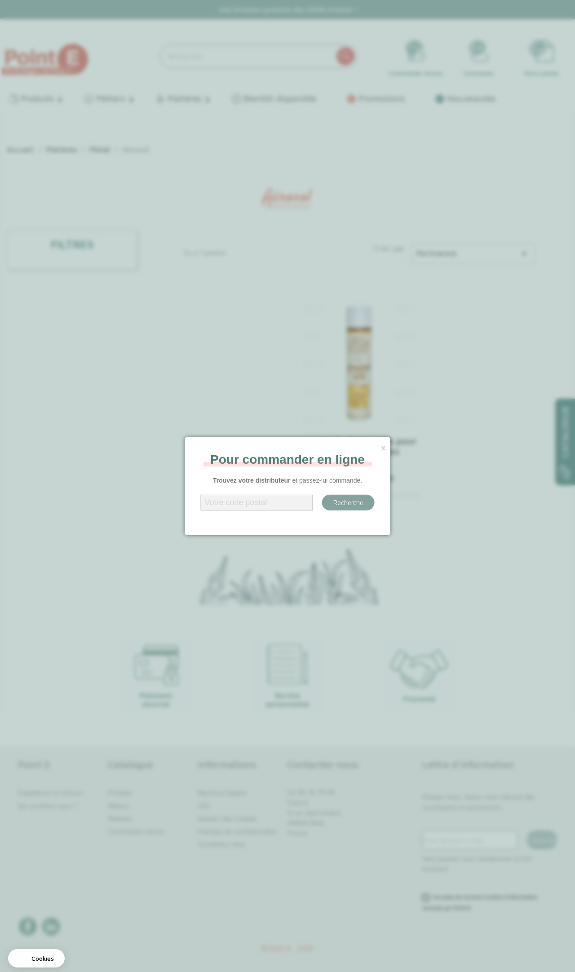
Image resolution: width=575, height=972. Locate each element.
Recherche (348, 502)
